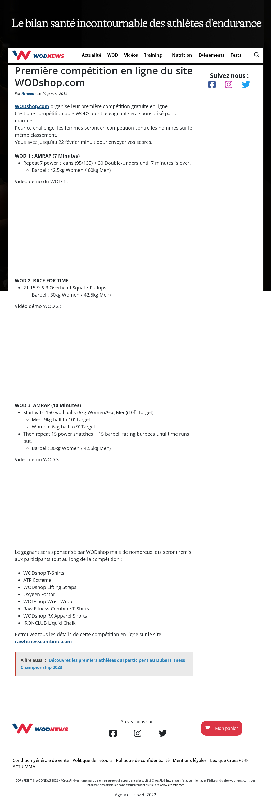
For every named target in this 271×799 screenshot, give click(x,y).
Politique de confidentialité (143, 760)
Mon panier (221, 728)
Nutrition (182, 55)
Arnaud (28, 93)
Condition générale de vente (41, 760)
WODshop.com (32, 106)
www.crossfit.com (172, 785)
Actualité (91, 55)
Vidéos (131, 55)
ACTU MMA (24, 767)
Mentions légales (190, 760)
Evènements (211, 55)
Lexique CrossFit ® (229, 760)
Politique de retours (92, 760)
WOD (112, 55)
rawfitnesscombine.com (43, 641)
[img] (256, 54)
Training (153, 55)
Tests (236, 55)
